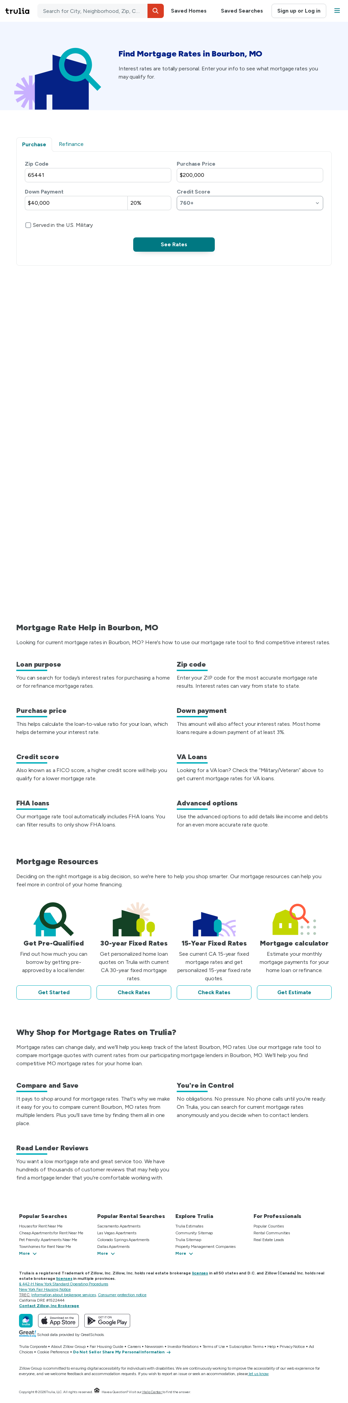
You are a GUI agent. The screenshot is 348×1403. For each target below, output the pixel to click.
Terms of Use (214, 1346)
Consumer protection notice (122, 1294)
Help (271, 1346)
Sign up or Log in (298, 10)
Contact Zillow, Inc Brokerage (49, 1305)
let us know (258, 1373)
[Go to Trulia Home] (21, 10)
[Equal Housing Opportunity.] (97, 1392)
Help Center (152, 1392)
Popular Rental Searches (131, 1216)
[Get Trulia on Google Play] (107, 1320)
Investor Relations (183, 1346)
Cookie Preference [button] (53, 1352)
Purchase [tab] (34, 144)
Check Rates (134, 992)
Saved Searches (242, 10)
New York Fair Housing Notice (45, 1289)
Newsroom (154, 1346)
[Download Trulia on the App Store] (58, 1320)
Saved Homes (189, 10)
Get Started (54, 992)
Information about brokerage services (63, 1294)
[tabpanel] (174, 205)
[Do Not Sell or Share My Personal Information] (122, 1352)
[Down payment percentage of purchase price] (149, 203)
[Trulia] (26, 1320)
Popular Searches (43, 1216)
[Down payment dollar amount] (76, 203)
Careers (134, 1346)
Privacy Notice (292, 1346)
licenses (200, 1273)
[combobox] (100, 11)
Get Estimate (294, 992)
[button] (155, 11)
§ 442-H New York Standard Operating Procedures (63, 1284)
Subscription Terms (246, 1346)
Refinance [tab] (71, 144)
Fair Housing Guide (106, 1346)
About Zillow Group (68, 1346)
